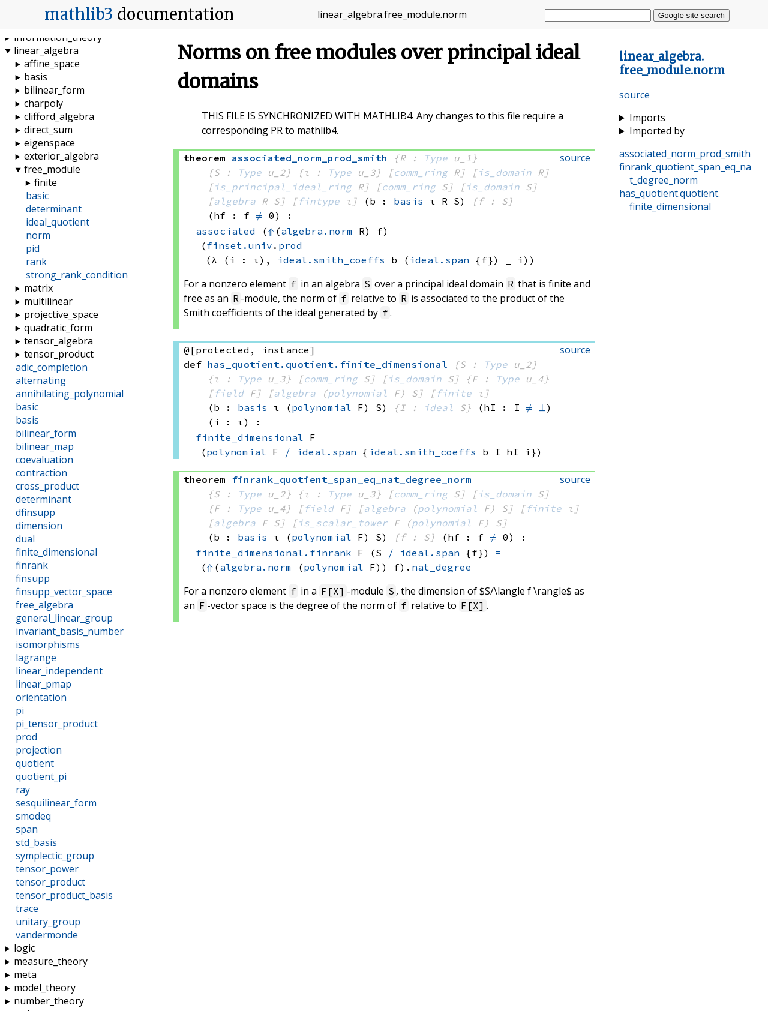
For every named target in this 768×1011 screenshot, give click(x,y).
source (634, 94)
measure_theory (51, 961)
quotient (35, 763)
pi (20, 710)
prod (290, 245)
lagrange (36, 657)
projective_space (61, 314)
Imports (647, 117)
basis (409, 201)
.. (672, 63)
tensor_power (47, 868)
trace (27, 908)
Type (436, 158)
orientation (41, 697)
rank (36, 261)
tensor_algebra (58, 340)
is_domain (505, 172)
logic (24, 948)
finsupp (33, 578)
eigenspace (49, 142)
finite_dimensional (250, 437)
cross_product (47, 486)
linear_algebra (46, 50)
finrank (32, 565)
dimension (39, 525)
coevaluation (44, 459)
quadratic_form (58, 327)
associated (226, 231)
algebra (235, 201)
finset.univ (239, 245)
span (27, 829)
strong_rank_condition (77, 274)
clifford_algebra (59, 116)
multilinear (48, 301)
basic (37, 195)
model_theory (45, 987)
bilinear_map (45, 446)
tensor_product (59, 354)
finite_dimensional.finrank (274, 553)
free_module (52, 169)
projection (39, 750)
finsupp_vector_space (64, 591)
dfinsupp (35, 512)
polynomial (358, 393)
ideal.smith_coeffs (331, 260)
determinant (54, 208)
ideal (439, 407)
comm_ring (421, 172)
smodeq (33, 816)
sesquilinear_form (56, 802)
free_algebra (44, 604)
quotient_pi (41, 776)
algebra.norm (317, 231)
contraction (41, 472)
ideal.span (439, 260)
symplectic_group (55, 855)
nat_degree (442, 567)
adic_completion (52, 367)
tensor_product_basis (64, 895)
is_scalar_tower (343, 523)
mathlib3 (78, 14)
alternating (41, 380)
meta (25, 974)
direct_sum (48, 129)
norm (38, 235)
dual (25, 538)
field (229, 393)
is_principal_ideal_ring (283, 187)
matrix (38, 288)
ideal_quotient (57, 222)
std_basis (36, 842)
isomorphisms (48, 644)
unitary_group (48, 921)
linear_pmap (43, 684)
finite (454, 393)
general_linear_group (64, 618)
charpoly (43, 103)
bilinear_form (54, 90)
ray (23, 789)
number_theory (49, 1000)
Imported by (657, 130)
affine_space (52, 63)
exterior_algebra (61, 156)
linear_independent (59, 670)
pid (33, 248)
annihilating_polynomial (70, 393)
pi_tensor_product (57, 723)
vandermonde (47, 934)
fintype (319, 201)
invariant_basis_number (70, 631)
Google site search (691, 15)
